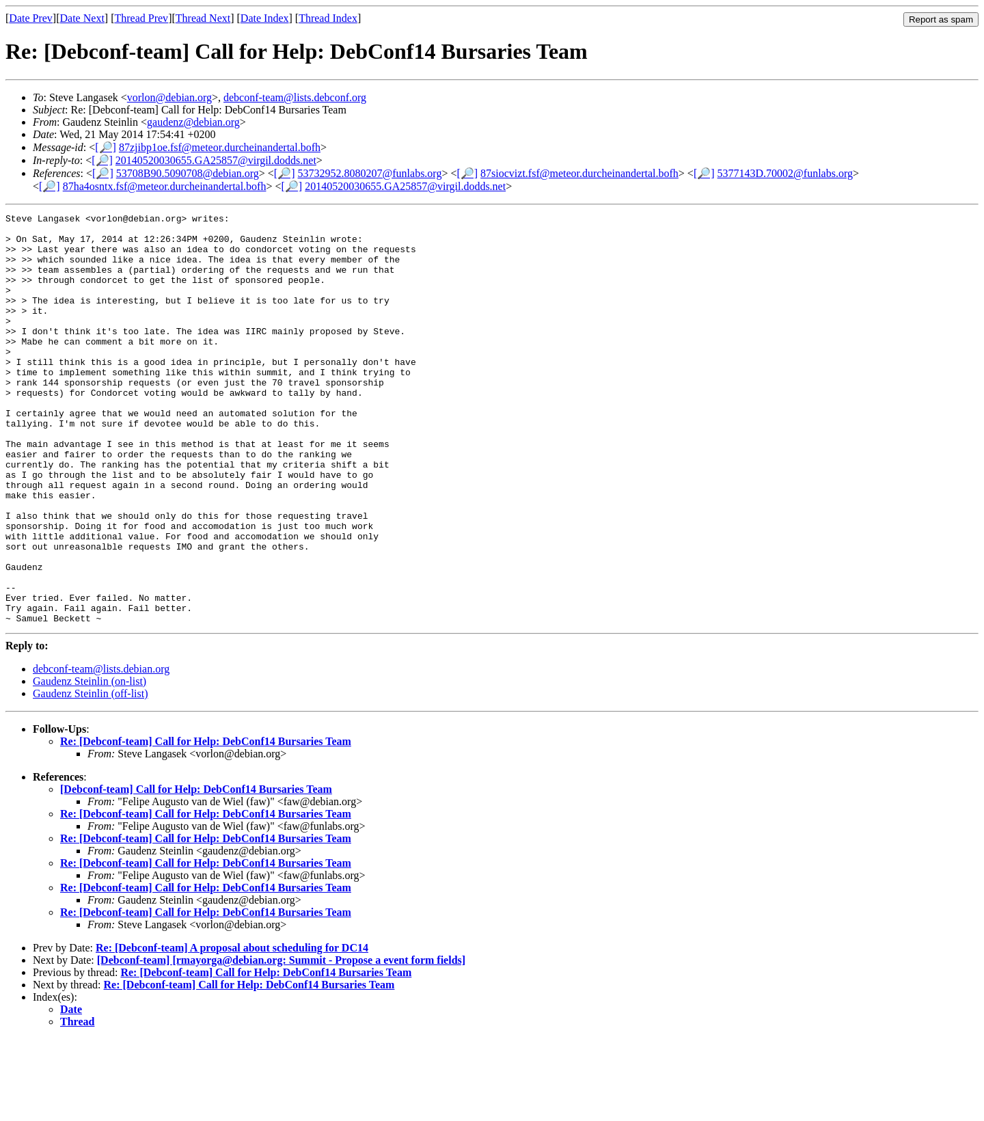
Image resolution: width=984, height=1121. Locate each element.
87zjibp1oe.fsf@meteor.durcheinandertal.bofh (219, 147)
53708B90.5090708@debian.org (187, 173)
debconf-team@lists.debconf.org (294, 97)
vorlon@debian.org (169, 97)
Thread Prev (141, 18)
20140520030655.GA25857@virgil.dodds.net (215, 160)
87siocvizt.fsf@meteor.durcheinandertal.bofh (579, 173)
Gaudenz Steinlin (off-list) (90, 775)
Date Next (82, 18)
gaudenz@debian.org (193, 122)
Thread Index (328, 18)
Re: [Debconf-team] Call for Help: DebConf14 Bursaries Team (205, 823)
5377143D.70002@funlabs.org (785, 173)
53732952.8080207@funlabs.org (370, 173)
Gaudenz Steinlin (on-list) (89, 763)
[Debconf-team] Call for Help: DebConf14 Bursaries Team (196, 871)
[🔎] (105, 147)
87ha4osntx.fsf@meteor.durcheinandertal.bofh (164, 186)
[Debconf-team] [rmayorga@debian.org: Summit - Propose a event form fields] (281, 1042)
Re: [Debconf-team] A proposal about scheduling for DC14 (232, 1030)
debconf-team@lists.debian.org (101, 751)
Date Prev (31, 18)
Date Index (265, 18)
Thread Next (203, 18)
